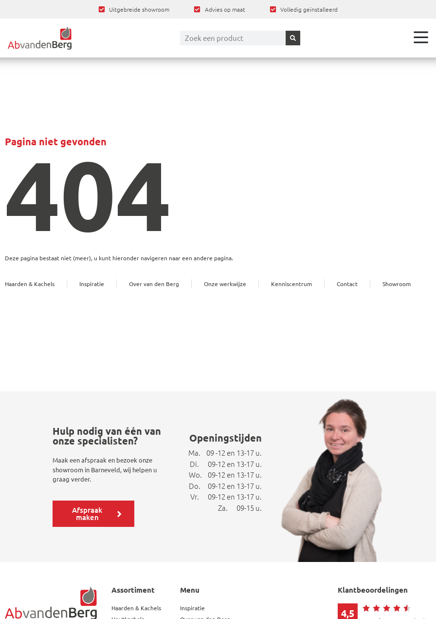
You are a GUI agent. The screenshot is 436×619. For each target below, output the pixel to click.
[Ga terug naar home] (40, 38)
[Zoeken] (293, 38)
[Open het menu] (421, 37)
